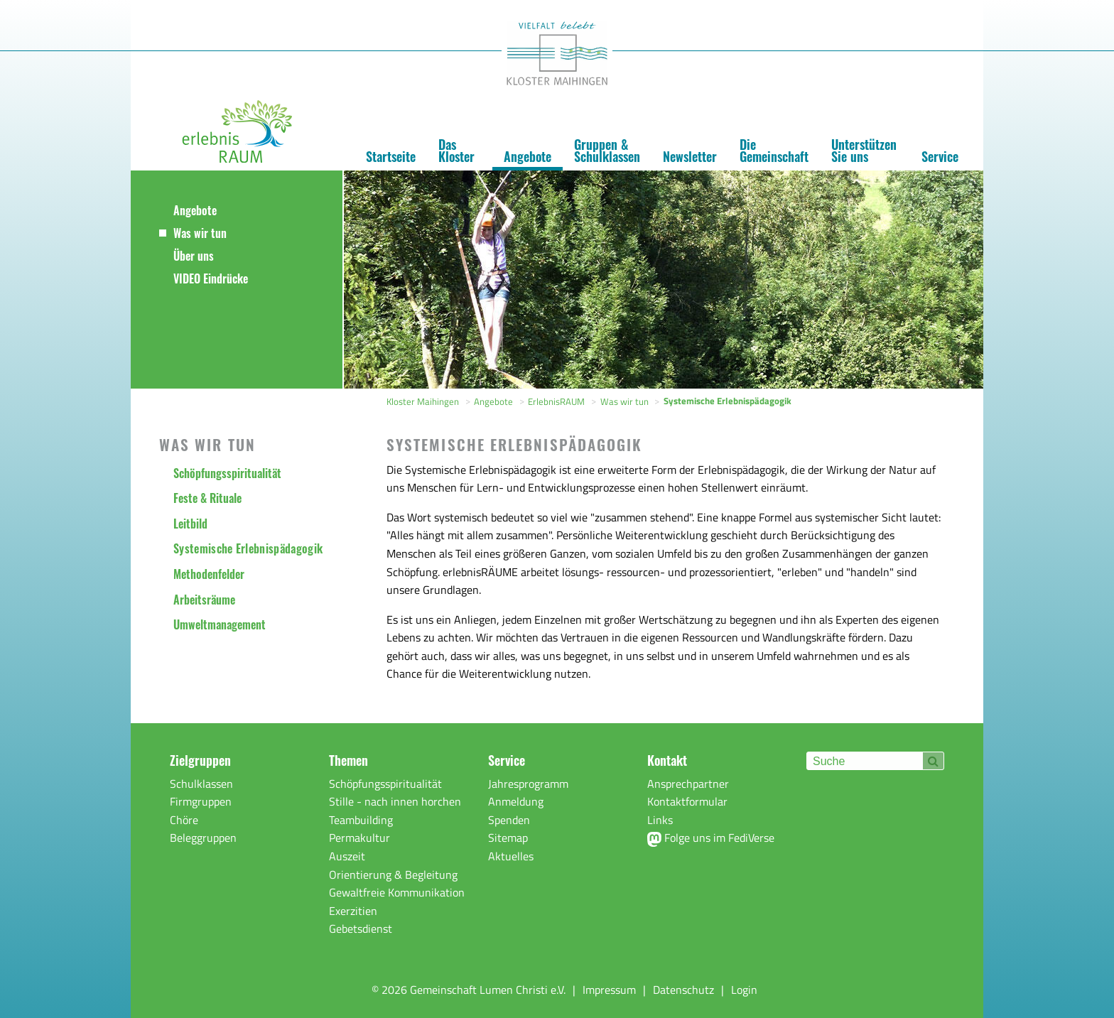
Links (660, 819)
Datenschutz (683, 989)
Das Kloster (456, 150)
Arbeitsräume (204, 599)
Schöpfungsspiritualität (227, 473)
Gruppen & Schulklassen (607, 150)
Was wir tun (200, 233)
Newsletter (690, 156)
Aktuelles (511, 856)
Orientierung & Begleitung (393, 874)
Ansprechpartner (688, 783)
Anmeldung (516, 801)
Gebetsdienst (360, 928)
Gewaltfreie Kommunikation (397, 892)
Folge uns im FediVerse (710, 837)
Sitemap (508, 837)
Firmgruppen (201, 801)
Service (939, 156)
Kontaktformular (687, 801)
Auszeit (347, 856)
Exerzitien (353, 910)
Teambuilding (361, 819)
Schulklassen (201, 783)
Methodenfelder (208, 574)
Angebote (527, 156)
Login (744, 989)
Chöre (184, 819)
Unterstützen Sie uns (864, 150)
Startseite (391, 156)
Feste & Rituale (207, 498)
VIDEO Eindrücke (210, 278)
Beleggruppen (203, 837)
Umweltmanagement (219, 624)
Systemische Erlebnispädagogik (248, 548)
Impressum (609, 989)
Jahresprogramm (528, 783)
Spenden (509, 819)
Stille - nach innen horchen (395, 801)
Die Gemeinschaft (774, 150)
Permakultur (359, 837)
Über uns (193, 255)
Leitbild (190, 523)
